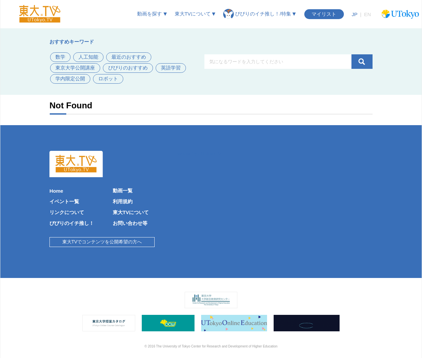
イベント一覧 (64, 201)
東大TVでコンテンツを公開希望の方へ (102, 241)
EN (367, 14)
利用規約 (123, 201)
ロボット (108, 78)
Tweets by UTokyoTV (198, 153)
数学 (60, 57)
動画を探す (151, 13)
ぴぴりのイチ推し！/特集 (259, 14)
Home (56, 191)
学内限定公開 (70, 78)
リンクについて (66, 212)
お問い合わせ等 (130, 223)
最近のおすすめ (128, 57)
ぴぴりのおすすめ (128, 67)
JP (355, 14)
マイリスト (324, 14)
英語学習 (171, 67)
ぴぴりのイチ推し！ (71, 223)
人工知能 (88, 57)
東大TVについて (195, 13)
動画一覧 (123, 190)
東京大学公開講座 (75, 67)
